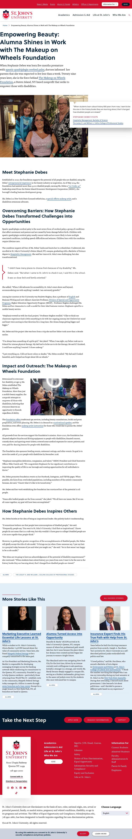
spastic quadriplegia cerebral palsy (25, 69)
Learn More (101, 833)
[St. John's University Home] (17, 15)
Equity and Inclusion (84, 772)
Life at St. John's (101, 15)
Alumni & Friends (63, 4)
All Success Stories (114, 598)
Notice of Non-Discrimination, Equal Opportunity (88, 760)
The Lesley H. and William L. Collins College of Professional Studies (98, 123)
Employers (116, 770)
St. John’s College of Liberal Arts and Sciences (107, 668)
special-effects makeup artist (59, 198)
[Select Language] (115, 813)
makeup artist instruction (32, 425)
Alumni (6, 575)
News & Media (42, 4)
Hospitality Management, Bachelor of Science (90, 120)
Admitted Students (121, 751)
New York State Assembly (115, 677)
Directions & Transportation (16, 781)
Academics (64, 15)
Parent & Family (119, 766)
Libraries (78, 750)
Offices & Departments (89, 4)
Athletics (75, 4)
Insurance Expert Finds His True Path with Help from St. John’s (108, 637)
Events (52, 4)
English (72, 296)
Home (5, 25)
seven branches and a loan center (16, 686)
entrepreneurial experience (19, 182)
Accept (83, 833)
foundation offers (13, 419)
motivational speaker (63, 422)
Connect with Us (16, 776)
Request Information (98, 720)
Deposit (122, 720)
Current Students (120, 747)
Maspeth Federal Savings (18, 653)
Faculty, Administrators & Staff (120, 758)
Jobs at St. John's (82, 777)
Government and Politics (103, 666)
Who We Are (119, 15)
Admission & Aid (81, 15)
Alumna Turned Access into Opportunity (64, 635)
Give (126, 4)
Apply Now (73, 720)
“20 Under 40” (74, 186)
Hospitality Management (20, 254)
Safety (77, 754)
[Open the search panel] (129, 17)
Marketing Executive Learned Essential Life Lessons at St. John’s (21, 637)
